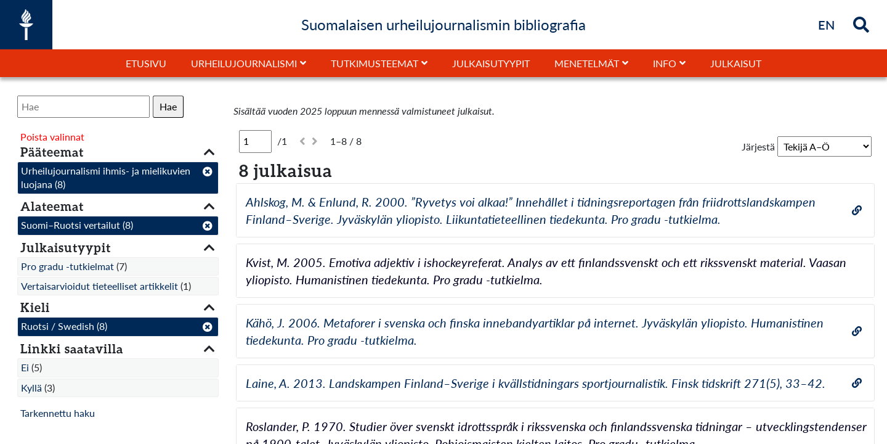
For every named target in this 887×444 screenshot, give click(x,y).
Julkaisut (735, 63)
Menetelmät (586, 63)
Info (664, 63)
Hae (168, 106)
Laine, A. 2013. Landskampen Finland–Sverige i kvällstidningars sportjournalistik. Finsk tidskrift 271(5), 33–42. (535, 383)
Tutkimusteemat (374, 63)
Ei (25, 367)
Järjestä (758, 146)
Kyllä (31, 387)
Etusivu (146, 63)
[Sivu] (255, 141)
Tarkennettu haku (57, 413)
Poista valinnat (52, 136)
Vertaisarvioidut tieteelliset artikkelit (99, 286)
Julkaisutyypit (491, 63)
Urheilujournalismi (244, 63)
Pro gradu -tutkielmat (67, 266)
